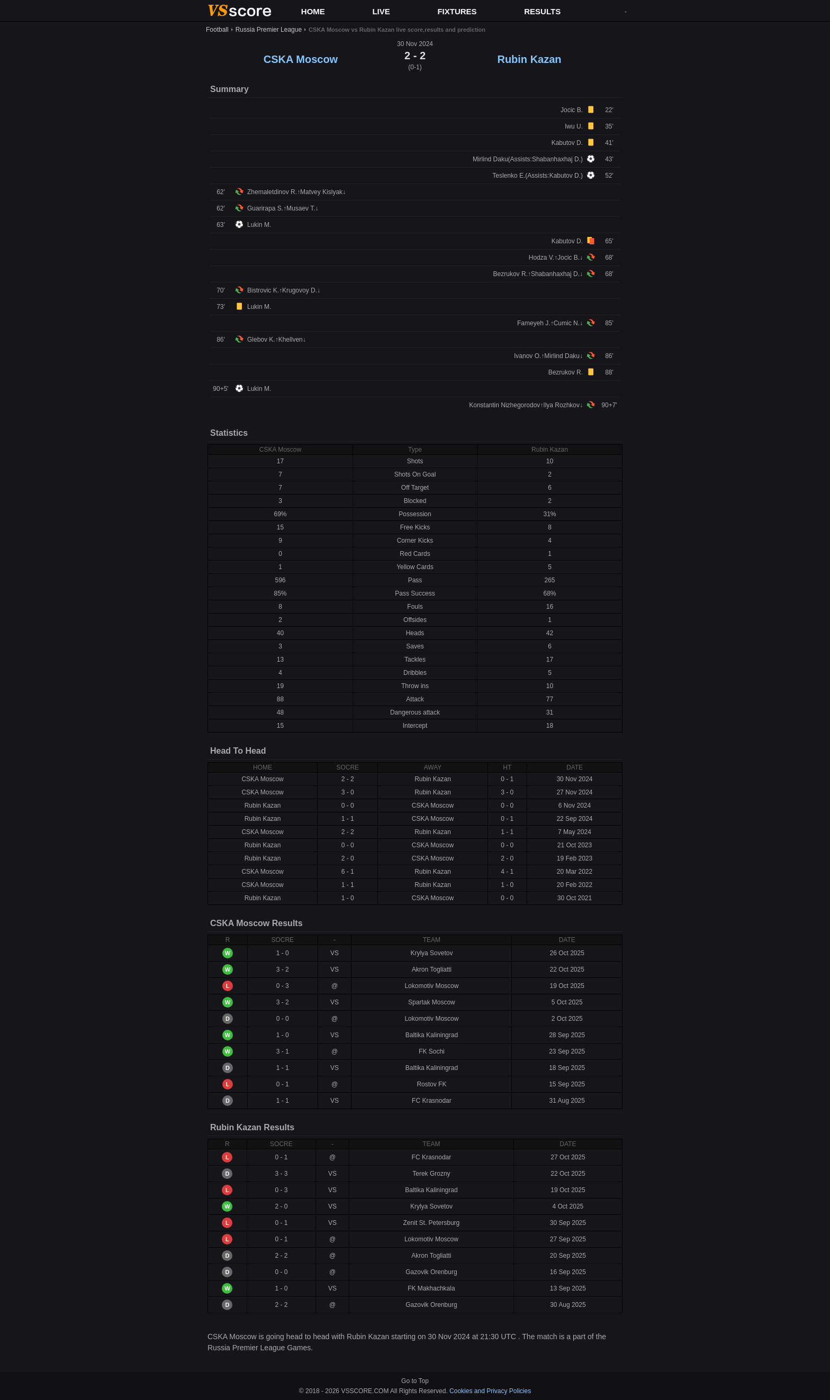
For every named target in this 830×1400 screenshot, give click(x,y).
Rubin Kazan (529, 59)
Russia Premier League (269, 29)
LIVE (381, 11)
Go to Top (415, 1381)
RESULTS (542, 11)
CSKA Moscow (301, 59)
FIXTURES (456, 11)
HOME (313, 11)
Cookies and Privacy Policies (490, 1391)
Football (217, 29)
